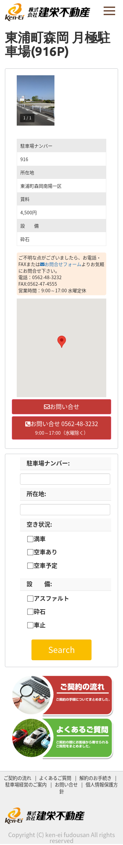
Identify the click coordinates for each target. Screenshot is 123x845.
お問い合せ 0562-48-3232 (61, 427)
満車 (40, 539)
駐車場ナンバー (48, 463)
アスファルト (51, 598)
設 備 (39, 583)
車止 (40, 625)
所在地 (36, 493)
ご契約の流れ (17, 778)
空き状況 (39, 524)
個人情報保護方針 (88, 788)
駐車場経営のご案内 (26, 784)
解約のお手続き (95, 778)
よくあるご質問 (55, 778)
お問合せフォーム (60, 264)
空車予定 (45, 565)
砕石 (40, 611)
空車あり (45, 552)
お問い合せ (61, 406)
